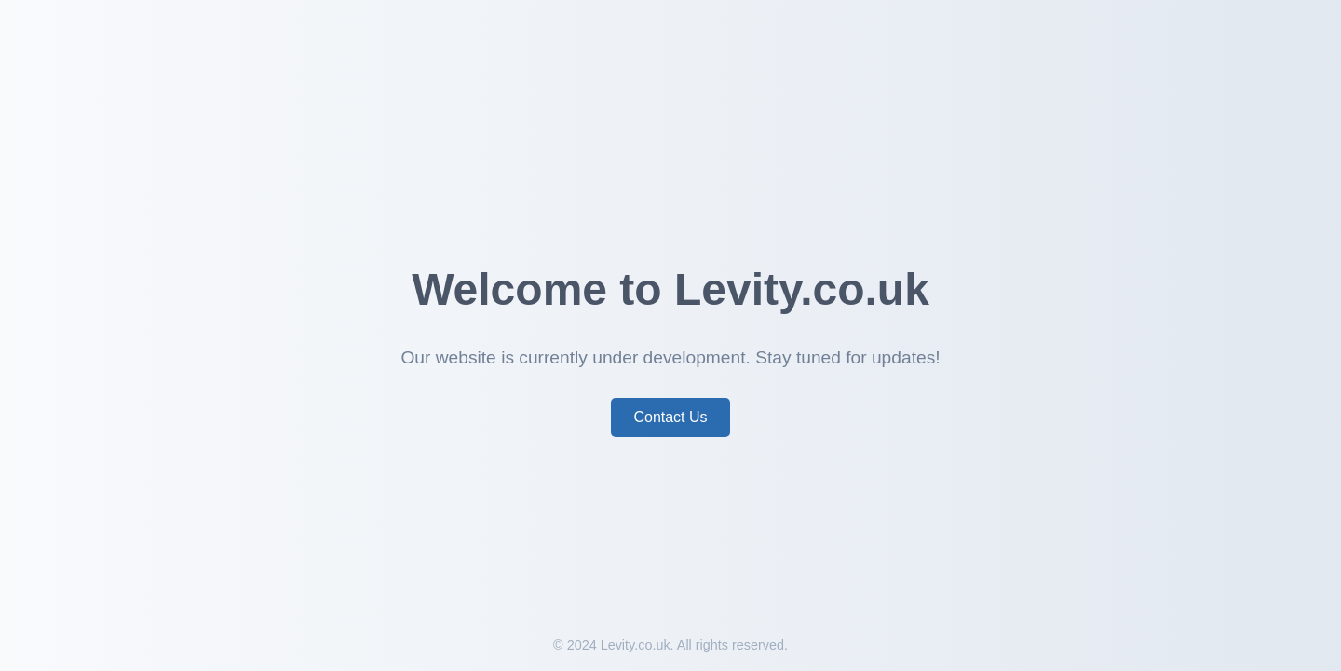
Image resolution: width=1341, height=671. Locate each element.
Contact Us (670, 417)
